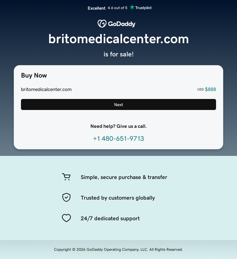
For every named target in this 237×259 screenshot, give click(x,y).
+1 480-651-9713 (118, 138)
